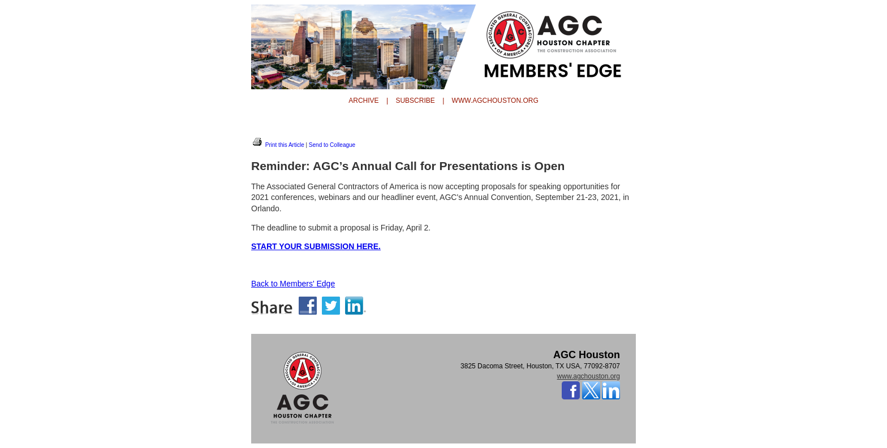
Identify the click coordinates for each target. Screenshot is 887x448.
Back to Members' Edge (293, 283)
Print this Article (277, 145)
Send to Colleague (332, 145)
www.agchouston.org (588, 376)
